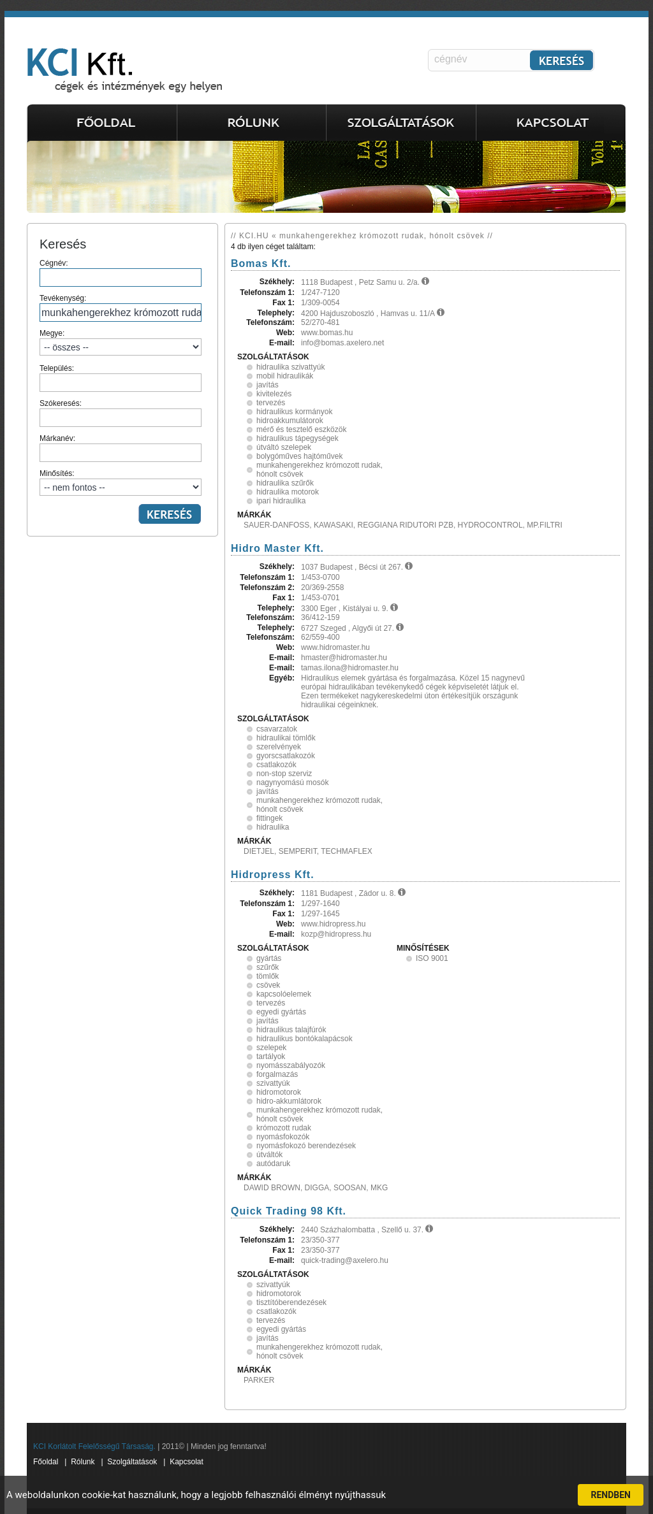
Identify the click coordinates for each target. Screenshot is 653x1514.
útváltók (269, 1154)
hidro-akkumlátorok (288, 1101)
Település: (121, 378)
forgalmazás (277, 1074)
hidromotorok (278, 1092)
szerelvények (278, 746)
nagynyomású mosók (292, 782)
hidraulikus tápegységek (297, 438)
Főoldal (45, 1461)
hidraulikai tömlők (286, 737)
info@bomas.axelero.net (342, 342)
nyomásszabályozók (290, 1065)
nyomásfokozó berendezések (306, 1145)
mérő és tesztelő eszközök (301, 429)
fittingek (269, 818)
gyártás (268, 958)
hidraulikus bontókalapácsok (304, 1038)
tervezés (270, 402)
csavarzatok (276, 729)
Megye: (121, 342)
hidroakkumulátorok (289, 420)
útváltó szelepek (283, 447)
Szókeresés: (121, 413)
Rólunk (82, 1461)
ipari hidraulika (280, 500)
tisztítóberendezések (291, 1302)
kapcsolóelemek (283, 994)
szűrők (267, 967)
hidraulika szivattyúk (290, 367)
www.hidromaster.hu (335, 647)
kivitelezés (273, 393)
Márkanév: (121, 448)
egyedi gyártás (281, 1011)
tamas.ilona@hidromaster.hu (350, 667)
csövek (268, 985)
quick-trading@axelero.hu (344, 1260)
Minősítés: (121, 482)
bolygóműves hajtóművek (299, 456)
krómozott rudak (283, 1127)
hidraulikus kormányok (294, 411)
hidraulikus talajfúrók (291, 1029)
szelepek (271, 1047)
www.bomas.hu (327, 332)
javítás (267, 384)
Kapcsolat (186, 1461)
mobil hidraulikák (284, 375)
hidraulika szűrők (285, 483)
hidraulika (272, 827)
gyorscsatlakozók (285, 755)
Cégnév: (121, 273)
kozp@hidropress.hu (336, 934)
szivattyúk (273, 1083)
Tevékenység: (121, 308)
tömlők (267, 976)
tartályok (270, 1056)
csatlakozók (276, 764)
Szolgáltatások (132, 1461)
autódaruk (273, 1163)
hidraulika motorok (287, 491)
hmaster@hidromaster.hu (344, 657)
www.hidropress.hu (333, 923)
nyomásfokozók (282, 1136)
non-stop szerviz (284, 773)
